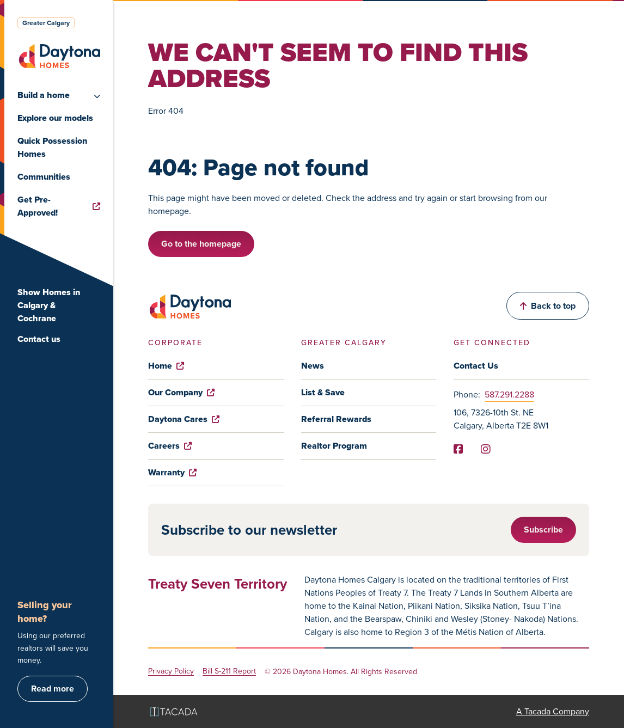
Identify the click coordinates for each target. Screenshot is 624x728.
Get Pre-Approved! (58, 206)
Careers (170, 445)
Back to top (548, 305)
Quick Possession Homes (52, 147)
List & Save (323, 392)
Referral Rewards (336, 419)
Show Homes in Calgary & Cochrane (48, 305)
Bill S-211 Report (229, 672)
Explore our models (55, 118)
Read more (52, 688)
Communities (43, 176)
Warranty (172, 472)
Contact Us (476, 365)
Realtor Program (334, 445)
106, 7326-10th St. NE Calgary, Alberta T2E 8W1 (501, 419)
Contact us (38, 339)
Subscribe (543, 529)
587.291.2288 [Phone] (509, 394)
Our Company (181, 392)
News (312, 365)
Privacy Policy (171, 672)
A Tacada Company (552, 711)
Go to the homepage (201, 243)
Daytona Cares (183, 419)
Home (166, 365)
